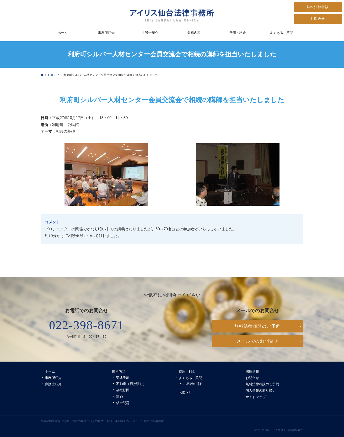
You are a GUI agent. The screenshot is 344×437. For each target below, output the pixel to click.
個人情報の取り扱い (261, 390)
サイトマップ (256, 397)
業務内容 (118, 371)
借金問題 (122, 403)
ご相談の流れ (193, 384)
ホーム (50, 371)
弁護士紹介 (53, 384)
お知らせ (185, 392)
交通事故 (122, 377)
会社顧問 (122, 390)
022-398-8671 (86, 325)
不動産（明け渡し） (131, 384)
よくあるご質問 (190, 378)
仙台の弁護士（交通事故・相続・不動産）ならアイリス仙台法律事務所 (118, 421)
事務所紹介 (53, 378)
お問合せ (252, 378)
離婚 (119, 396)
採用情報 (252, 371)
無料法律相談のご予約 (262, 384)
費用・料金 (187, 371)
